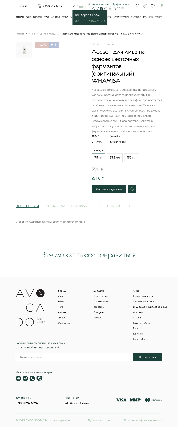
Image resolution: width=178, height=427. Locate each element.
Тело (46, 17)
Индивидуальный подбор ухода (150, 306)
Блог (135, 328)
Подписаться (147, 357)
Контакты (138, 333)
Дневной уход (47, 33)
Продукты (148, 17)
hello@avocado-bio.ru (98, 4)
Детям (65, 17)
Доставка (138, 312)
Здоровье (136, 17)
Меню (21, 6)
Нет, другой (97, 20)
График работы (121, 4)
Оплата (137, 317)
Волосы (37, 17)
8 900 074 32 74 (52, 5)
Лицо (28, 17)
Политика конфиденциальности (143, 420)
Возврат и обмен (142, 323)
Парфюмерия (101, 296)
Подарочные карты (143, 296)
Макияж (55, 17)
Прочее (158, 17)
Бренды (20, 17)
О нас (136, 290)
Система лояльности (144, 301)
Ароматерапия (121, 17)
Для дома (99, 290)
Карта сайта (139, 339)
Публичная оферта (99, 420)
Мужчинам (64, 323)
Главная (20, 33)
